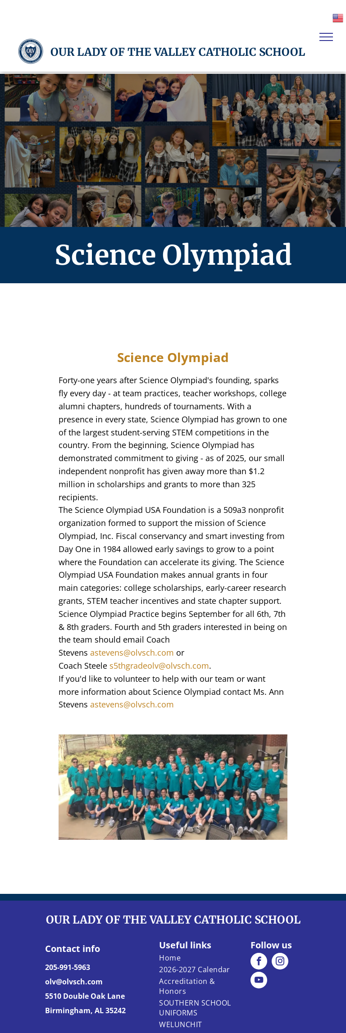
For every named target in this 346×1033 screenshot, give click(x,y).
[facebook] (258, 962)
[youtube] (258, 981)
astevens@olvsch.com (132, 652)
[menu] (326, 37)
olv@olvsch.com (74, 982)
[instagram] (280, 962)
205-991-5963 (67, 967)
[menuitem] (195, 958)
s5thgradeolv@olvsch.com (159, 665)
